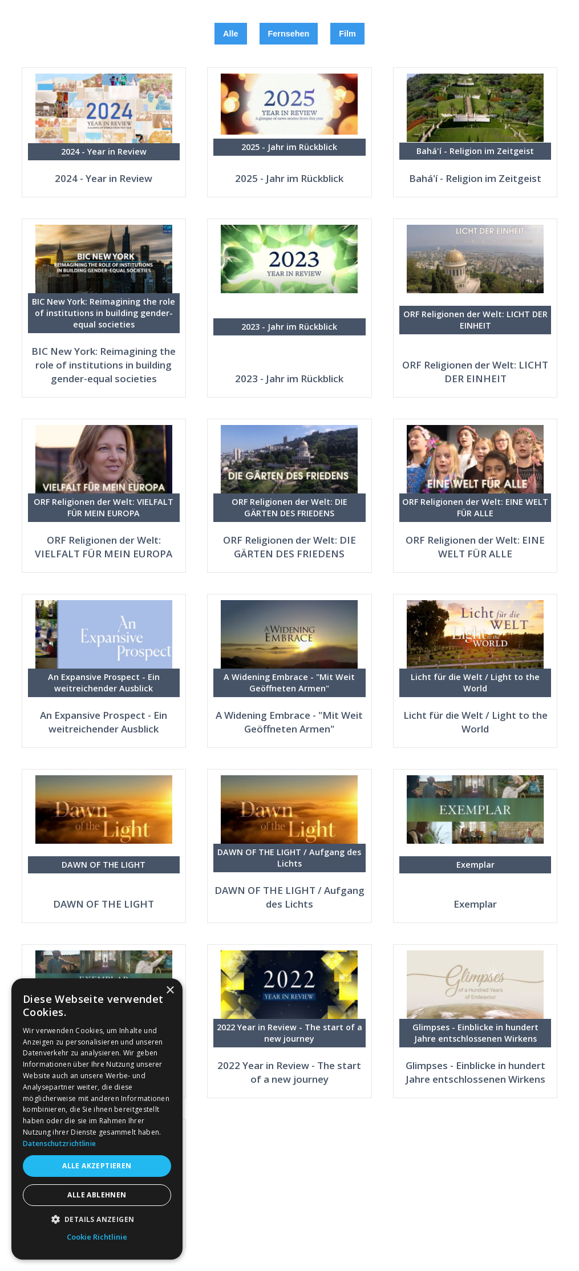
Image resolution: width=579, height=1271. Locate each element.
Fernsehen (289, 33)
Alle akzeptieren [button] (96, 1166)
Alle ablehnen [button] (96, 1195)
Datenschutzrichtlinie (59, 1143)
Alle (230, 33)
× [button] (169, 990)
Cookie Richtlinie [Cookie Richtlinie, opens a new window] (97, 1237)
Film (347, 33)
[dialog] (97, 1119)
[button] (97, 1219)
